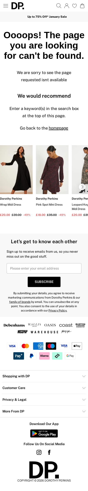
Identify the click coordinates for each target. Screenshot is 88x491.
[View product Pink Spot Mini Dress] (52, 181)
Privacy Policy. (57, 310)
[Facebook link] (49, 452)
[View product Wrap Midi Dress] (16, 181)
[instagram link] (39, 452)
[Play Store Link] (44, 433)
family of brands (20, 301)
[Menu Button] (5, 5)
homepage (58, 128)
